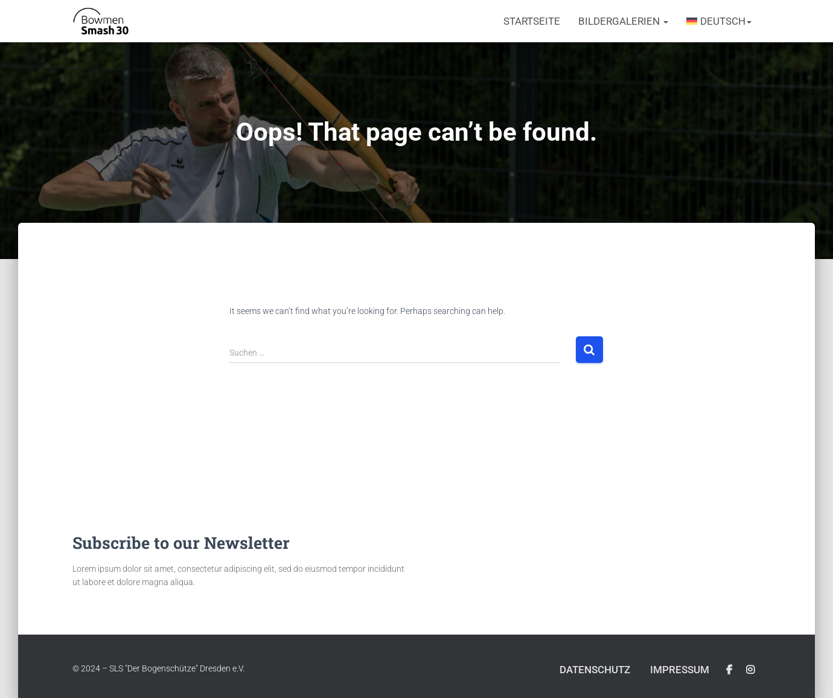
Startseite (531, 21)
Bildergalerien (623, 21)
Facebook (729, 670)
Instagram (750, 670)
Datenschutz (595, 670)
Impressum (679, 670)
